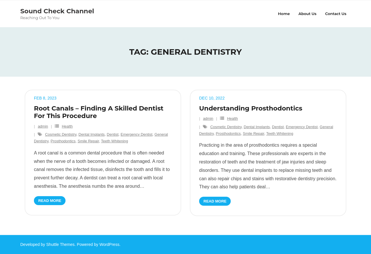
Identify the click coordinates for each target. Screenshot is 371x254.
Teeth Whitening (114, 141)
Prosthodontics (63, 141)
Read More (49, 200)
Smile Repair (88, 141)
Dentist (112, 134)
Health (67, 126)
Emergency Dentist (136, 134)
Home (284, 13)
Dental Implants (92, 134)
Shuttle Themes (60, 244)
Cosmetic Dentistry (60, 134)
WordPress (109, 244)
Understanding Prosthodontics (250, 108)
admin (43, 126)
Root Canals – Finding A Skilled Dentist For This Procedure (98, 112)
